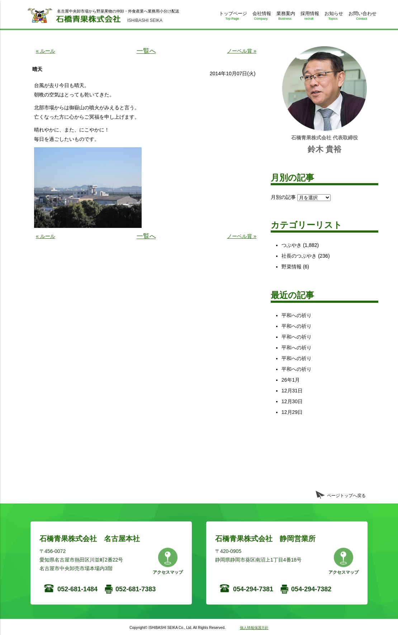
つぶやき (291, 245)
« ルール (45, 51)
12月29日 (292, 412)
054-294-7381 (253, 589)
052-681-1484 (77, 589)
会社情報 (261, 17)
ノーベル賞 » (241, 51)
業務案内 (285, 17)
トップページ (232, 17)
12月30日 (292, 401)
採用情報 (309, 17)
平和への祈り (296, 315)
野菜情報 (291, 266)
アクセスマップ (168, 572)
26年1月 (290, 380)
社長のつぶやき (299, 256)
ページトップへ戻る (346, 495)
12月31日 (292, 390)
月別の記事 (283, 197)
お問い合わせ (361, 17)
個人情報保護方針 (254, 628)
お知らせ (333, 17)
